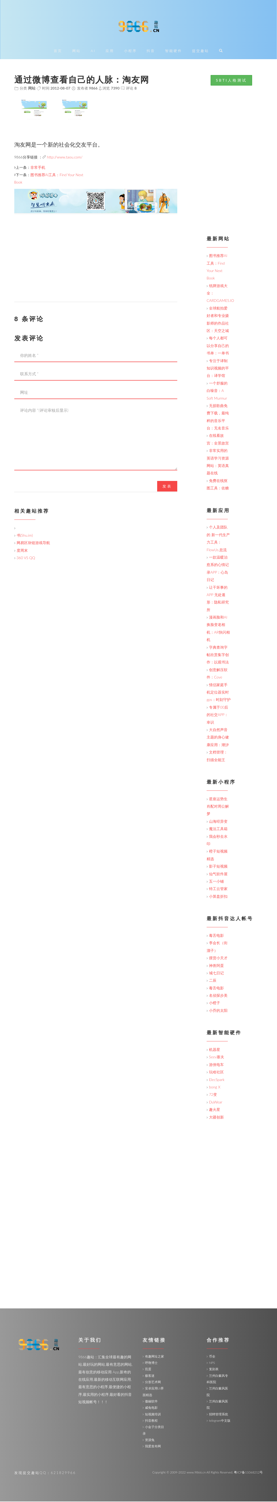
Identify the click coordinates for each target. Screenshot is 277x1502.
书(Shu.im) (25, 536)
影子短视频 (218, 866)
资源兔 (150, 1440)
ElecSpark (216, 1080)
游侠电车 (216, 1065)
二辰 (212, 981)
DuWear (215, 1102)
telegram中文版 (219, 1421)
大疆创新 (216, 1117)
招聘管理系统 (218, 1414)
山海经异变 (218, 822)
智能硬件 (173, 51)
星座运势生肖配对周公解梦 (218, 806)
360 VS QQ (26, 558)
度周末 (22, 550)
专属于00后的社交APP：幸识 (217, 715)
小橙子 (214, 1003)
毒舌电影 (216, 936)
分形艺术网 (153, 1382)
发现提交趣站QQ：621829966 (45, 1473)
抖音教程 (151, 1421)
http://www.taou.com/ (65, 157)
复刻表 (214, 1370)
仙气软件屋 (218, 874)
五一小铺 (216, 881)
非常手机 (37, 167)
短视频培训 (153, 1414)
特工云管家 (218, 889)
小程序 (130, 51)
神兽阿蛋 (216, 965)
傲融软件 (151, 1402)
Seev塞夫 (216, 1057)
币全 (212, 1357)
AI (93, 51)
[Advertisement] (96, 265)
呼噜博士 (151, 1363)
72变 (213, 1095)
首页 (58, 51)
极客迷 (150, 1376)
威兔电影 (151, 1408)
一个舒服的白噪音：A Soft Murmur (217, 391)
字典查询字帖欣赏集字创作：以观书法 (218, 655)
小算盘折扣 (218, 896)
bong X (214, 1087)
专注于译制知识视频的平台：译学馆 (218, 368)
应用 (110, 51)
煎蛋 (148, 1370)
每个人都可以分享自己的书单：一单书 (218, 346)
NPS (212, 1363)
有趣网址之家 (154, 1357)
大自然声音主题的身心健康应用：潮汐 (218, 737)
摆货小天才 (218, 958)
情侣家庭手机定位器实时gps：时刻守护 (219, 692)
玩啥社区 (216, 1072)
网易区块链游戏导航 (33, 543)
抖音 (151, 51)
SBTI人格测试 (231, 80)
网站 (76, 51)
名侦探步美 (218, 996)
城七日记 (216, 973)
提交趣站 (200, 51)
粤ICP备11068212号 (248, 1473)
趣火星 (214, 1110)
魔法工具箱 (218, 829)
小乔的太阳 (218, 1011)
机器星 (214, 1050)
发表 (167, 486)
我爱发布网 (153, 1447)
